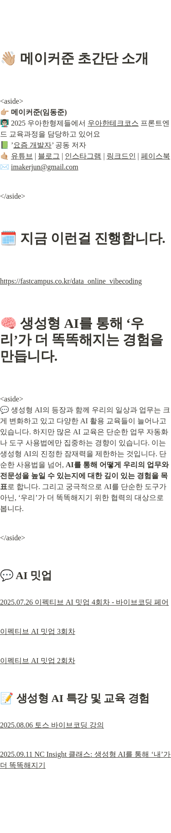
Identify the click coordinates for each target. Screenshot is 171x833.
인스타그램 (83, 156)
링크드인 (121, 156)
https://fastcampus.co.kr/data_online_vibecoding (71, 281)
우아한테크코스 (113, 123)
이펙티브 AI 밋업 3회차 (37, 631)
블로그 (49, 156)
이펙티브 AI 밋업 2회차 (37, 660)
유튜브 (22, 156)
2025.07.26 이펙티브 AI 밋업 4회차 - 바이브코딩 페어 (84, 602)
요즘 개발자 (32, 145)
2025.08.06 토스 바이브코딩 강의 (52, 725)
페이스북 (155, 156)
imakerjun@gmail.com (44, 167)
